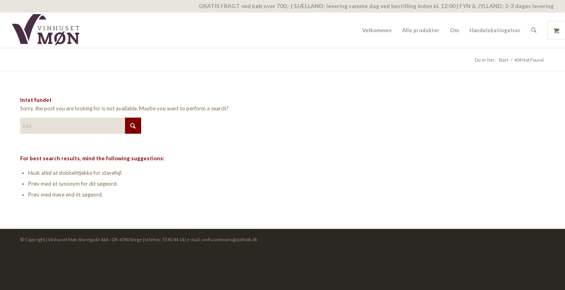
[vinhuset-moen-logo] (47, 30)
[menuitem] (377, 30)
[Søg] (534, 30)
